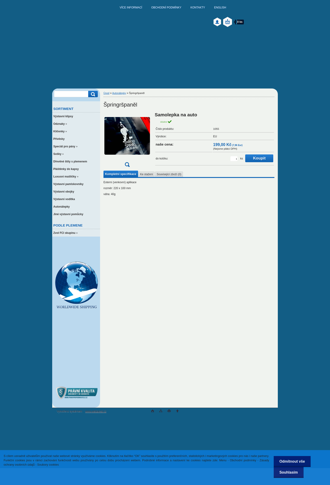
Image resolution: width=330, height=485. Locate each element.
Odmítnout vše (292, 461)
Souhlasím (288, 472)
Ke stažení (146, 174)
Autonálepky (119, 93)
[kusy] (233, 158)
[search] (92, 94)
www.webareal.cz (95, 411)
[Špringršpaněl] (127, 141)
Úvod (106, 93)
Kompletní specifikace (120, 174)
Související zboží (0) (169, 174)
